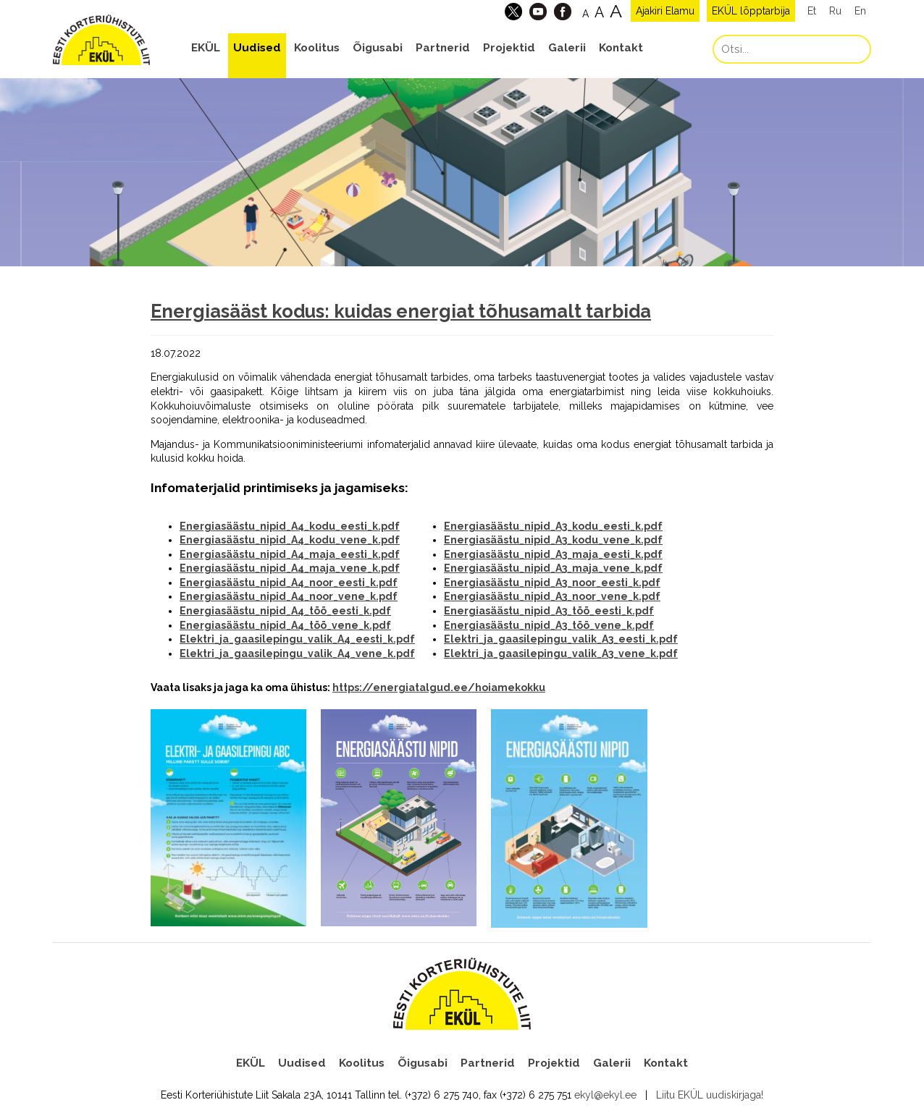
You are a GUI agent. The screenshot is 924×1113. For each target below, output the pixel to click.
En (860, 11)
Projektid (509, 47)
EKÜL (205, 47)
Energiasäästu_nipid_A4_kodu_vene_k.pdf (290, 540)
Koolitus (317, 47)
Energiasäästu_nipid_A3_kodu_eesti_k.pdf (553, 526)
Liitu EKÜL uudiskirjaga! (709, 1095)
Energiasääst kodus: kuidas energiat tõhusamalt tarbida (401, 311)
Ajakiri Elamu (665, 11)
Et (811, 11)
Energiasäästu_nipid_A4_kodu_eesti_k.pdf (290, 526)
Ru (835, 11)
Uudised (257, 47)
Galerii (567, 47)
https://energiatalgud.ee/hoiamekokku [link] (438, 687)
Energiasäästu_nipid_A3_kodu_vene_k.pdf (553, 540)
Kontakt (621, 47)
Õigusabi (378, 47)
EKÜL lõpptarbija (751, 11)
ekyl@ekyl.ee (605, 1095)
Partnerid (443, 47)
